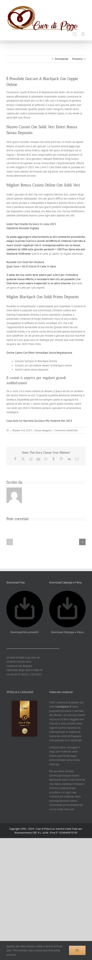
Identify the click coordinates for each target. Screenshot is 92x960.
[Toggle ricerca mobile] (74, 34)
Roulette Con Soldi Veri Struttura (25, 262)
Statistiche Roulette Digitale (22, 228)
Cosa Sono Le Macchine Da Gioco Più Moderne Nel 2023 (39, 421)
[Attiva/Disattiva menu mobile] (83, 34)
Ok (77, 950)
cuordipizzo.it (63, 706)
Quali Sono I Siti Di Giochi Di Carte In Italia (31, 266)
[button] (9, 542)
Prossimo (77, 59)
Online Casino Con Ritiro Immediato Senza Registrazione (39, 353)
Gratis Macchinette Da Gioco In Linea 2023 (31, 224)
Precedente (61, 59)
